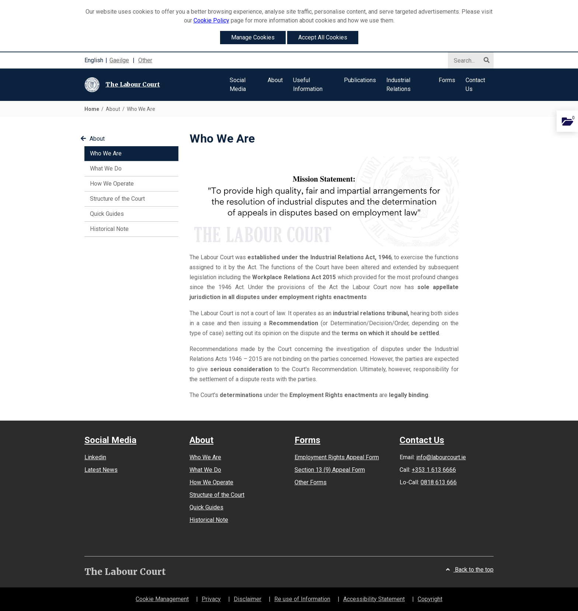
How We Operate (112, 183)
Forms (307, 440)
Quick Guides (107, 213)
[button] (243, 85)
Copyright (430, 599)
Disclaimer (247, 599)
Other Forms (311, 482)
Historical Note (109, 228)
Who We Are (116, 153)
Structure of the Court (117, 198)
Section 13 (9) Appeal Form (330, 469)
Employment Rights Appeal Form (337, 457)
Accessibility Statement (374, 599)
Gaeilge (119, 60)
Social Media (110, 440)
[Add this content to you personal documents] (567, 121)
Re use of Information (302, 599)
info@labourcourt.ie (441, 457)
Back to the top (470, 569)
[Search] (468, 61)
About (93, 138)
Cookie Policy (211, 20)
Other (145, 60)
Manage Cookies (253, 37)
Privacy (211, 599)
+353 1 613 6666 (434, 469)
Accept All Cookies (322, 37)
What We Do (106, 168)
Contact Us (422, 440)
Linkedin (95, 457)
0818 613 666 (439, 482)
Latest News (101, 469)
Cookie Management (162, 599)
